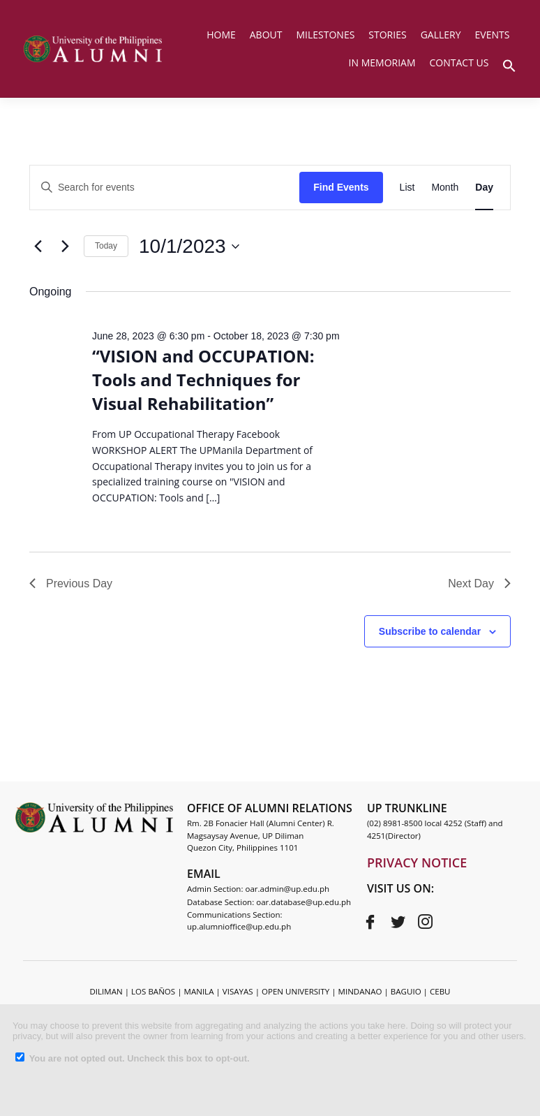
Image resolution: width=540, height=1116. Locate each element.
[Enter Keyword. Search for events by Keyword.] (164, 188)
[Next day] (65, 246)
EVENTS (492, 34)
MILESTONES (325, 34)
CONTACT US (459, 62)
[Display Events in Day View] (484, 188)
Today (106, 246)
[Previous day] (37, 246)
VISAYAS (238, 991)
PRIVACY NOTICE (417, 862)
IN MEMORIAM (382, 62)
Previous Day (70, 583)
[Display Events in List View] (407, 188)
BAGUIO (406, 991)
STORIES (387, 34)
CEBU (440, 991)
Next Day (479, 583)
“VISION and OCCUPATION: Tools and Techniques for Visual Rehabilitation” (203, 379)
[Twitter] (397, 921)
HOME (221, 34)
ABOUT (266, 34)
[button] (509, 64)
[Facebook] (370, 921)
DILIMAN (105, 991)
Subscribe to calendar (430, 631)
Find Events (340, 187)
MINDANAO (360, 991)
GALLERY (441, 34)
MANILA (199, 991)
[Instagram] (424, 921)
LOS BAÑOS (153, 991)
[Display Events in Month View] (444, 188)
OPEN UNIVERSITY (295, 991)
